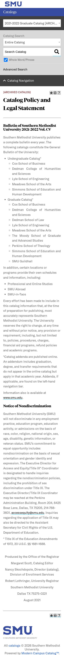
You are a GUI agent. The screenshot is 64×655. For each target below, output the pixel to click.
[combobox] (32, 23)
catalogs (14, 645)
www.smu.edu (12, 397)
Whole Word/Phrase (21, 59)
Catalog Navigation (20, 80)
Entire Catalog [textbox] (15, 42)
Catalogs (10, 12)
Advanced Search (15, 69)
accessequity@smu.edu (27, 512)
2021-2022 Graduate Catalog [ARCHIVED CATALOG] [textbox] (33, 23)
